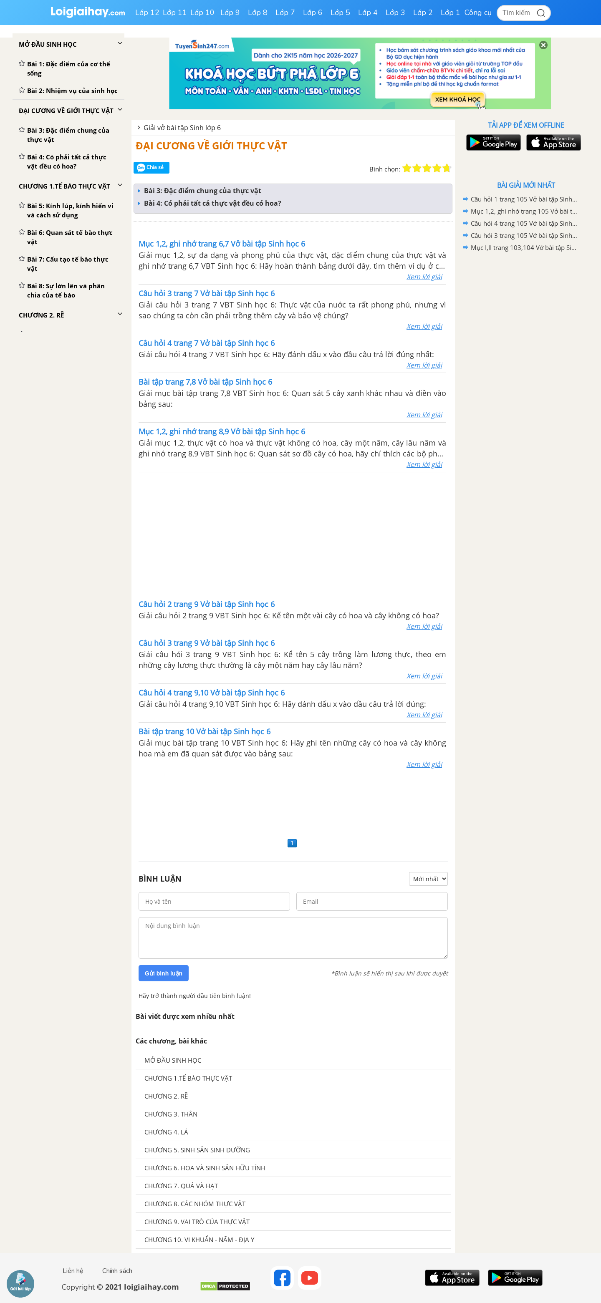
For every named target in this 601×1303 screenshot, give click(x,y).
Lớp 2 (423, 13)
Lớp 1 (450, 13)
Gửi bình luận (163, 973)
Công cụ (478, 13)
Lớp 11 (175, 13)
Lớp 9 (230, 13)
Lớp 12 (147, 13)
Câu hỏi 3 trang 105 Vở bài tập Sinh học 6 (524, 235)
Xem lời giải (424, 276)
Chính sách (117, 1270)
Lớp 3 (395, 13)
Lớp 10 (202, 13)
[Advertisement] (292, 534)
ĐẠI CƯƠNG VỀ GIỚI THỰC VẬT (211, 145)
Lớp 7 (285, 13)
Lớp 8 (258, 13)
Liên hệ (73, 1270)
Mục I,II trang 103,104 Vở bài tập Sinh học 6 (524, 247)
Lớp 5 (340, 13)
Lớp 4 (368, 13)
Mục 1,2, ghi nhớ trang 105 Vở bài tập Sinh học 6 (524, 211)
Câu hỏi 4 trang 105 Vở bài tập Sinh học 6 (524, 223)
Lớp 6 (313, 13)
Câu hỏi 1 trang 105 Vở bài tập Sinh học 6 (524, 199)
